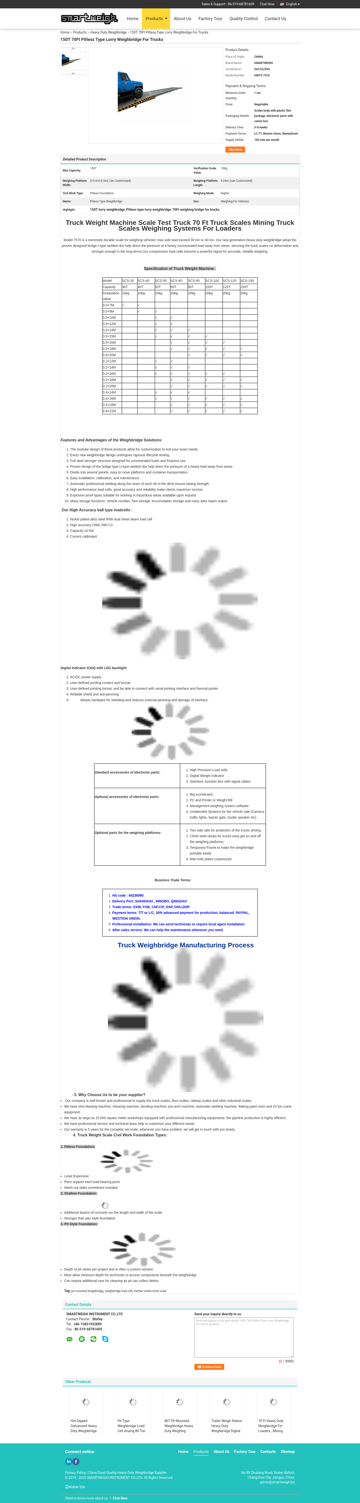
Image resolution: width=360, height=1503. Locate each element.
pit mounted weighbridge (87, 1291)
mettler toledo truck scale (150, 1291)
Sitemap (288, 1451)
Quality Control (244, 18)
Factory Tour (210, 18)
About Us (182, 18)
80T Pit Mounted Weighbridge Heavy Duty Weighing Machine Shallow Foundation (178, 1431)
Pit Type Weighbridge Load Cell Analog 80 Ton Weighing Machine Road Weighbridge (131, 1431)
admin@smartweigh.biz (277, 1482)
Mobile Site (75, 1487)
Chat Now (267, 4)
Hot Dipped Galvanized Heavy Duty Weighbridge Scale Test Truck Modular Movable (84, 1431)
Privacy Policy (75, 1473)
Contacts (268, 1451)
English (293, 4)
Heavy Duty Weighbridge (108, 32)
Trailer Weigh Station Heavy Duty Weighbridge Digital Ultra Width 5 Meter (226, 1428)
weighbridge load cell (118, 1291)
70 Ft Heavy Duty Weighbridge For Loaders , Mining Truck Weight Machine (270, 1431)
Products (154, 18)
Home (132, 18)
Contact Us (275, 18)
